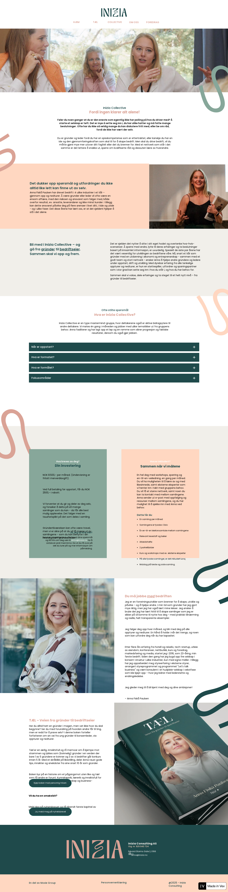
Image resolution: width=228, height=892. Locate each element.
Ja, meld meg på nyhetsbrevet (50, 811)
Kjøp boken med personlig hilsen (50, 782)
